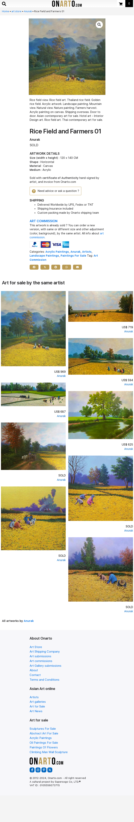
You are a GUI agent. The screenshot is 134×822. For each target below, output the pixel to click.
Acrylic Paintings (57, 251)
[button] (99, 24)
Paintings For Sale (73, 255)
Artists (87, 251)
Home (5, 11)
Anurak (28, 11)
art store (16, 11)
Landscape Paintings (44, 255)
